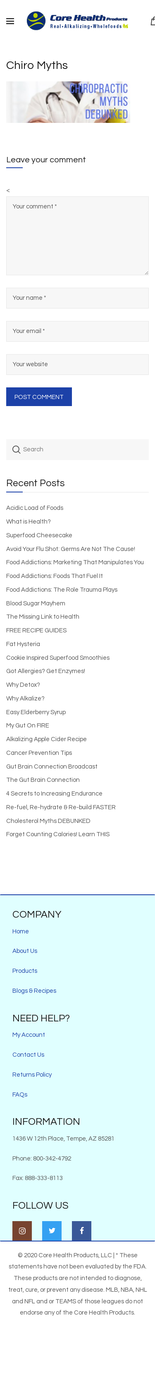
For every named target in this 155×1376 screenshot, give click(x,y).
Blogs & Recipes (34, 991)
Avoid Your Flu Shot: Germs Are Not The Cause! (70, 549)
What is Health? (28, 522)
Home (20, 931)
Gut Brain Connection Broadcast (52, 767)
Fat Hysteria (23, 644)
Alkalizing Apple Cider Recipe (46, 739)
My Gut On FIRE (27, 725)
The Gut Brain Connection (43, 780)
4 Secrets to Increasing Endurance (54, 794)
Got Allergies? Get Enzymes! (45, 671)
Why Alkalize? (25, 698)
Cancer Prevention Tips (39, 753)
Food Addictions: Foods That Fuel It (54, 576)
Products (24, 971)
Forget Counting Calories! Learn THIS (58, 834)
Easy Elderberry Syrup (36, 712)
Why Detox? (23, 685)
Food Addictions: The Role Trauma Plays (61, 590)
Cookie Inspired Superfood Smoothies (58, 658)
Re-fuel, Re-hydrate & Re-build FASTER (61, 807)
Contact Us (28, 1055)
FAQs (19, 1095)
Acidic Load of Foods (34, 508)
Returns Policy (32, 1075)
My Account (28, 1035)
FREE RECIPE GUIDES (36, 630)
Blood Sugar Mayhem (35, 603)
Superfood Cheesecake (39, 535)
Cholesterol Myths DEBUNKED (48, 821)
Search (16, 449)
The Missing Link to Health (42, 617)
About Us (24, 951)
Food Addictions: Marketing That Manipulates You (75, 562)
